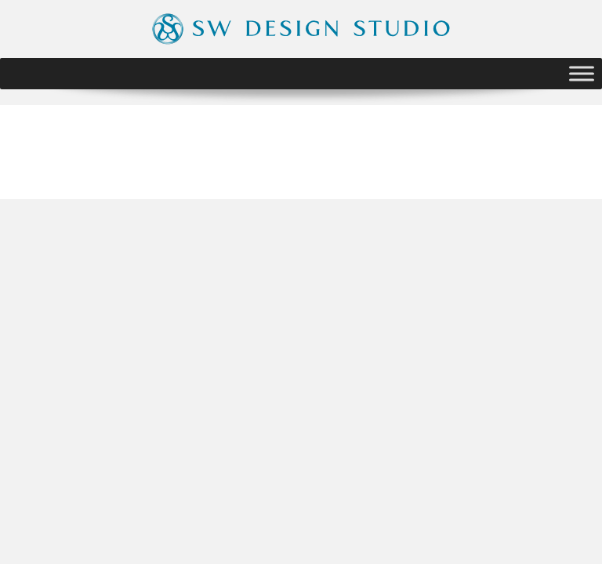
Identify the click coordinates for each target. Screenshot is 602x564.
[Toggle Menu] (581, 73)
